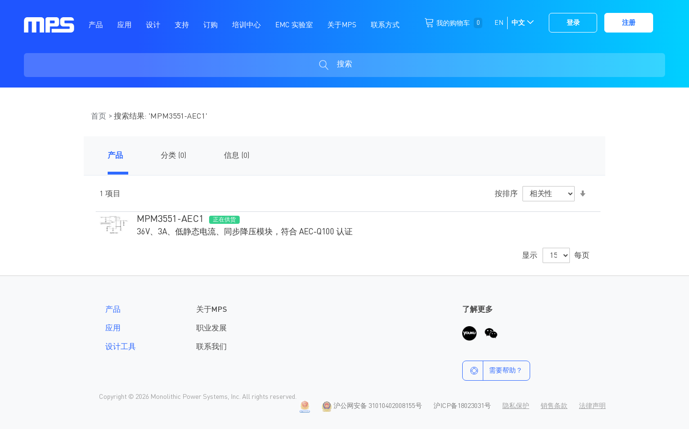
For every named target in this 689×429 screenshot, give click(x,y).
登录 (573, 23)
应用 (113, 328)
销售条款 (554, 406)
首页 (99, 117)
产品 (115, 156)
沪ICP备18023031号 (462, 406)
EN (498, 23)
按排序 (506, 194)
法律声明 (592, 406)
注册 (628, 23)
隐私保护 (515, 406)
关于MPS (211, 310)
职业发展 (211, 328)
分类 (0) (173, 156)
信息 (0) (236, 156)
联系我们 (211, 347)
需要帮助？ (492, 370)
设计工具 (120, 347)
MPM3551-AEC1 (170, 219)
